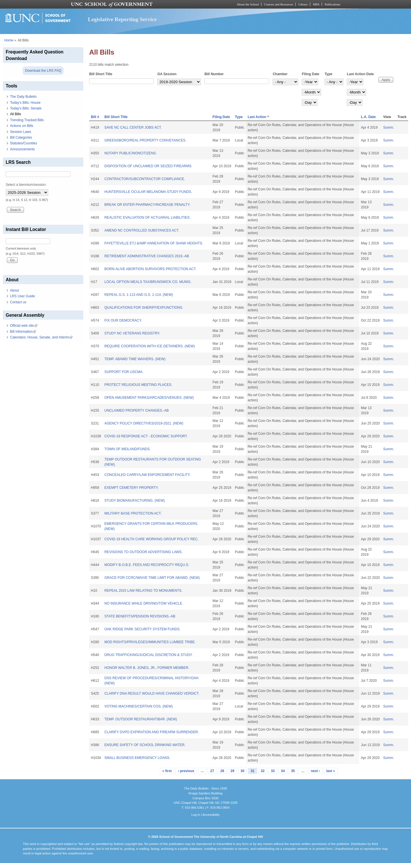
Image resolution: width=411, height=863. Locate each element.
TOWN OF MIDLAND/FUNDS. (127, 449)
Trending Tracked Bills (27, 120)
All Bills (15, 114)
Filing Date (310, 74)
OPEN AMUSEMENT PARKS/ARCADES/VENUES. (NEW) (149, 398)
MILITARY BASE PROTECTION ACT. (133, 513)
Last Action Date (360, 74)
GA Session (166, 74)
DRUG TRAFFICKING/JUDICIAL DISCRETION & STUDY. (148, 655)
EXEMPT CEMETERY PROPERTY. (131, 488)
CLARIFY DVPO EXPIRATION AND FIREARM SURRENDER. (151, 732)
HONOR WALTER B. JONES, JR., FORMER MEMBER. (146, 668)
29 (232, 771)
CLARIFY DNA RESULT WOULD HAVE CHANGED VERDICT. (152, 693)
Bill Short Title (100, 74)
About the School (248, 4)
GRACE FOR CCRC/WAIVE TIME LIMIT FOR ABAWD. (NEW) (152, 578)
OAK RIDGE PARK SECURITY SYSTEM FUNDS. (142, 629)
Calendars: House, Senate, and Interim (41, 337)
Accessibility (210, 814)
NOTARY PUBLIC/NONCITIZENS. (130, 153)
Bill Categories (21, 137)
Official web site (23, 326)
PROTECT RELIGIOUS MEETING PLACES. (138, 385)
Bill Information (23, 332)
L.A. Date (368, 117)
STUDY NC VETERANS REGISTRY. (132, 333)
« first (167, 771)
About (14, 290)
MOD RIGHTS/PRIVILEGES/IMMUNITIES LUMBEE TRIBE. (150, 642)
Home (8, 40)
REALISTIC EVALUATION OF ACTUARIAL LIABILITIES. (147, 218)
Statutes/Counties (23, 143)
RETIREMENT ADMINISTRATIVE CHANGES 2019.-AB (146, 256)
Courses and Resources (278, 4)
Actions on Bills (21, 126)
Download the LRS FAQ (43, 71)
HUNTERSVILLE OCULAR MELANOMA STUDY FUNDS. (148, 192)
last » (330, 771)
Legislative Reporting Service (122, 19)
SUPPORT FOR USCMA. (123, 372)
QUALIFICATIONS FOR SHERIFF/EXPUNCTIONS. (143, 308)
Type (328, 74)
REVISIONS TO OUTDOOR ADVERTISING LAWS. (143, 552)
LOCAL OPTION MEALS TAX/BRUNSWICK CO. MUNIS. (148, 282)
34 (283, 771)
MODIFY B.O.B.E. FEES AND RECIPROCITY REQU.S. (146, 565)
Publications (332, 4)
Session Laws (20, 132)
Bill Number (213, 74)
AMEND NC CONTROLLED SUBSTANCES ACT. (141, 230)
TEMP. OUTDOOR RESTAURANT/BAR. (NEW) (140, 719)
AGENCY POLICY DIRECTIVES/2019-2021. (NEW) (143, 423)
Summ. (388, 127)
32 (263, 771)
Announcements (22, 149)
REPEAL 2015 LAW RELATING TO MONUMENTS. (143, 591)
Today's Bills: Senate (25, 108)
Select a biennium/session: (26, 185)
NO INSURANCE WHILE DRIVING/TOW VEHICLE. (143, 603)
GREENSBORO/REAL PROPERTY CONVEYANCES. (145, 140)
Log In (195, 814)
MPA (316, 4)
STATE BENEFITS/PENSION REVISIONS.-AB (139, 616)
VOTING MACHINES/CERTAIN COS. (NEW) (138, 706)
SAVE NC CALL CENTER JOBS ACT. (133, 127)
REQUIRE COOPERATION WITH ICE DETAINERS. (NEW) (149, 346)
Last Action (259, 117)
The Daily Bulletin (23, 97)
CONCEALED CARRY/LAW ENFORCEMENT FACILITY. (147, 475)
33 (273, 771)
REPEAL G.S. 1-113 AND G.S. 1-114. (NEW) (138, 295)
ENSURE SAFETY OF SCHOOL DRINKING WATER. (145, 745)
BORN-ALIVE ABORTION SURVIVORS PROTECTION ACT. (150, 269)
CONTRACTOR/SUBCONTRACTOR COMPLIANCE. (144, 179)
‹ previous (186, 771)
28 (222, 771)
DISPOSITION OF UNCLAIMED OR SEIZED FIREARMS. (148, 166)
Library (303, 4)
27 (212, 771)
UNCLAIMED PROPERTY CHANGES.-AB (136, 410)
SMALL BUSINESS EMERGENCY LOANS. (137, 758)
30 (242, 771)
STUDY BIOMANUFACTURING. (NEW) (134, 501)
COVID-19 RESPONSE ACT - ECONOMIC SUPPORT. (146, 436)
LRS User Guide (22, 296)
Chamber (280, 74)
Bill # (95, 117)
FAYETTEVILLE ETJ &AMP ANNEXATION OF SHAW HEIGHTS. (153, 243)
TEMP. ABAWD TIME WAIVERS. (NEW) (135, 359)
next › (315, 771)
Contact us (18, 302)
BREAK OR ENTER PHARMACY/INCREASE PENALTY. (147, 205)
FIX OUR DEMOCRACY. (123, 320)
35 (293, 771)
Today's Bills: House (25, 103)
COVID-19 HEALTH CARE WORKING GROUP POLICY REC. (151, 539)
